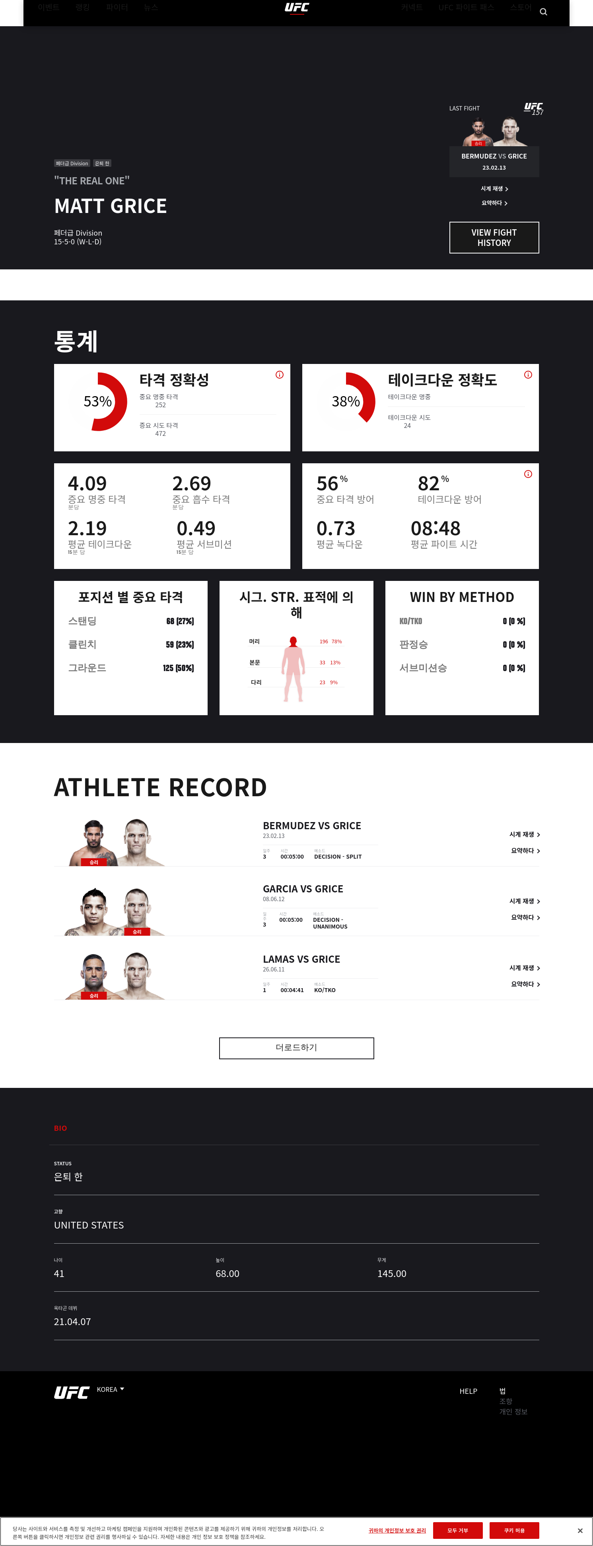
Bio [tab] (61, 1127)
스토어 (523, 30)
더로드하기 (296, 1048)
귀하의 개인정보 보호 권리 (397, 1530)
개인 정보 (514, 1411)
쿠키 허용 (514, 1530)
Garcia (280, 889)
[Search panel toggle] (543, 30)
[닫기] (580, 1530)
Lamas (279, 960)
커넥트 (429, 30)
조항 (506, 1401)
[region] (296, 1531)
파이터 (110, 30)
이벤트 (46, 30)
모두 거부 (457, 1530)
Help (469, 1390)
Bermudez (289, 826)
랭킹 (76, 30)
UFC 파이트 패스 (476, 30)
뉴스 (140, 30)
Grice (346, 826)
